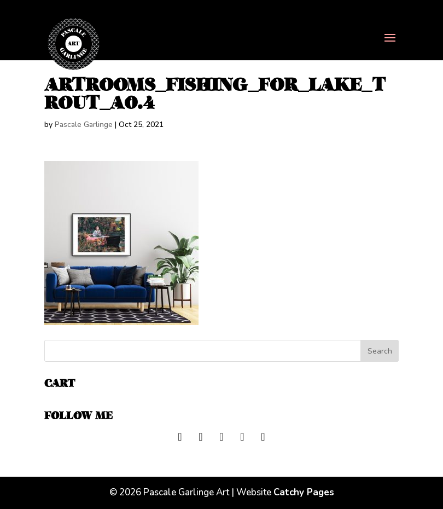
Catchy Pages (303, 492)
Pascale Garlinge (84, 124)
